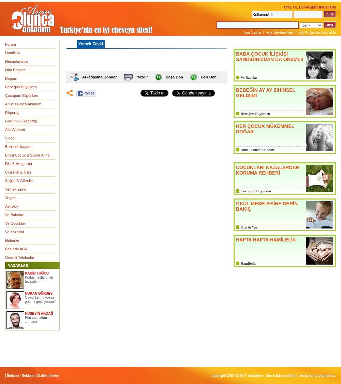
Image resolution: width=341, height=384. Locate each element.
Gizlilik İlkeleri (47, 376)
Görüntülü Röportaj (21, 121)
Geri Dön (209, 77)
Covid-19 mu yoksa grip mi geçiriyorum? (40, 300)
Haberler (12, 240)
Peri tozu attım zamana (36, 320)
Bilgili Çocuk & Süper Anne (27, 155)
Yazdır (142, 77)
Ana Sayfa (252, 32)
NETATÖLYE (255, 376)
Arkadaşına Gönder (99, 77)
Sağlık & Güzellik (19, 181)
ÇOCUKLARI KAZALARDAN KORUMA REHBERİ (267, 170)
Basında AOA (16, 249)
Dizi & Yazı (249, 227)
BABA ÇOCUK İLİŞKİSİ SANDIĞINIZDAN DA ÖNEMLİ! (269, 56)
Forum (10, 44)
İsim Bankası (16, 70)
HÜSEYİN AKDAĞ (39, 313)
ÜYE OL (291, 7)
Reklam (27, 376)
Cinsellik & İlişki (18, 172)
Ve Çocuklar (15, 223)
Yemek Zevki (16, 189)
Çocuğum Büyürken (21, 95)
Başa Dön (174, 77)
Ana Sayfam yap (279, 32)
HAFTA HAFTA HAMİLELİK (266, 239)
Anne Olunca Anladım (23, 104)
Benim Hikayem (18, 147)
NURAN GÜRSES (39, 293)
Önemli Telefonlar (19, 257)
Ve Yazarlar (14, 232)
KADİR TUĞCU (37, 273)
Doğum (11, 78)
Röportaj (12, 112)
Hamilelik (12, 53)
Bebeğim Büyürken (21, 87)
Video (10, 138)
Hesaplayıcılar (17, 61)
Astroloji (11, 206)
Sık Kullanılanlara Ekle (317, 32)
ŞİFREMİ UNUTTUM (318, 7)
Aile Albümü (15, 130)
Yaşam (10, 198)
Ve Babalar (14, 215)
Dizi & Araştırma (18, 164)
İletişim (13, 376)
